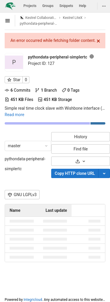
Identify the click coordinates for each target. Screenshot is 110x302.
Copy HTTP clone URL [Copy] (75, 173)
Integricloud (33, 300)
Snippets (66, 6)
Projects (30, 6)
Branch (46, 90)
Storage (55, 99)
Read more (14, 114)
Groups (48, 6)
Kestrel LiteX (72, 18)
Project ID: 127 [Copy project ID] (41, 63)
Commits (17, 90)
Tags (71, 90)
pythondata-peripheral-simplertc (25, 164)
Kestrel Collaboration (38, 17)
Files (19, 99)
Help (82, 6)
